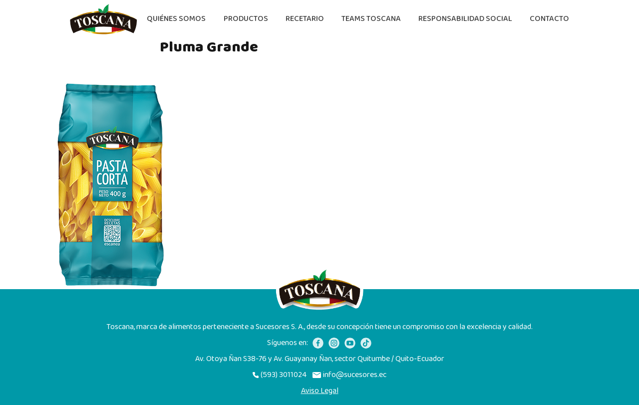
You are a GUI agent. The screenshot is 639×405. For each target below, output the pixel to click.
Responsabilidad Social (465, 18)
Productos (246, 18)
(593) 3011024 (280, 375)
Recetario (305, 18)
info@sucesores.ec (349, 375)
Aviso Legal (319, 391)
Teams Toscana (371, 18)
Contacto (549, 18)
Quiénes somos (176, 18)
